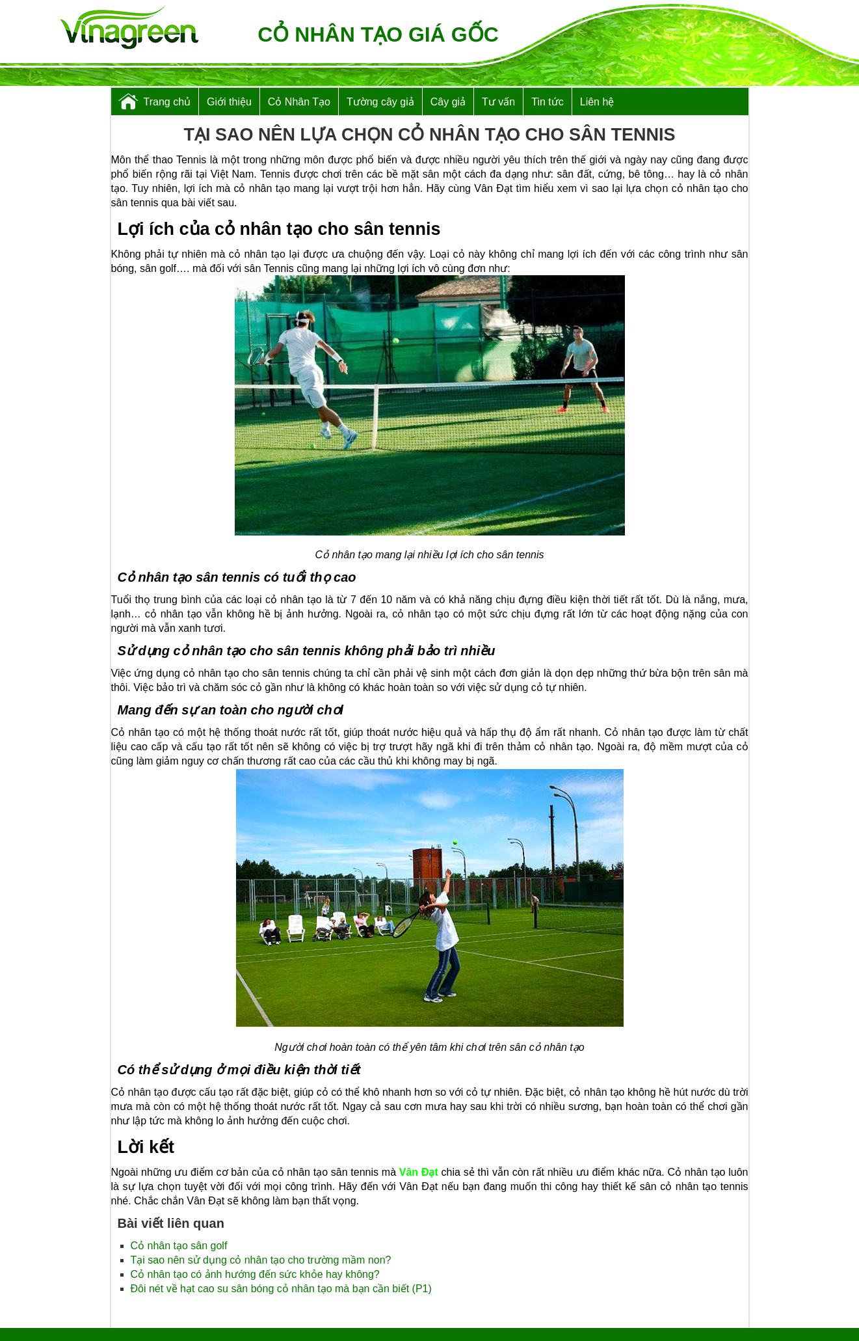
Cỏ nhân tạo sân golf (179, 1245)
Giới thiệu (229, 101)
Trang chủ (167, 101)
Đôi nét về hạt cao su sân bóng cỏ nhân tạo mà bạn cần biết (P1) (281, 1288)
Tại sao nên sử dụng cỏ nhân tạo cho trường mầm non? (261, 1260)
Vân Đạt (418, 1172)
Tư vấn (498, 101)
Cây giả (448, 101)
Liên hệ (597, 101)
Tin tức (547, 101)
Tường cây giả (380, 101)
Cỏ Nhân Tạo (299, 101)
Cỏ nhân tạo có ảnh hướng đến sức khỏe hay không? (255, 1274)
